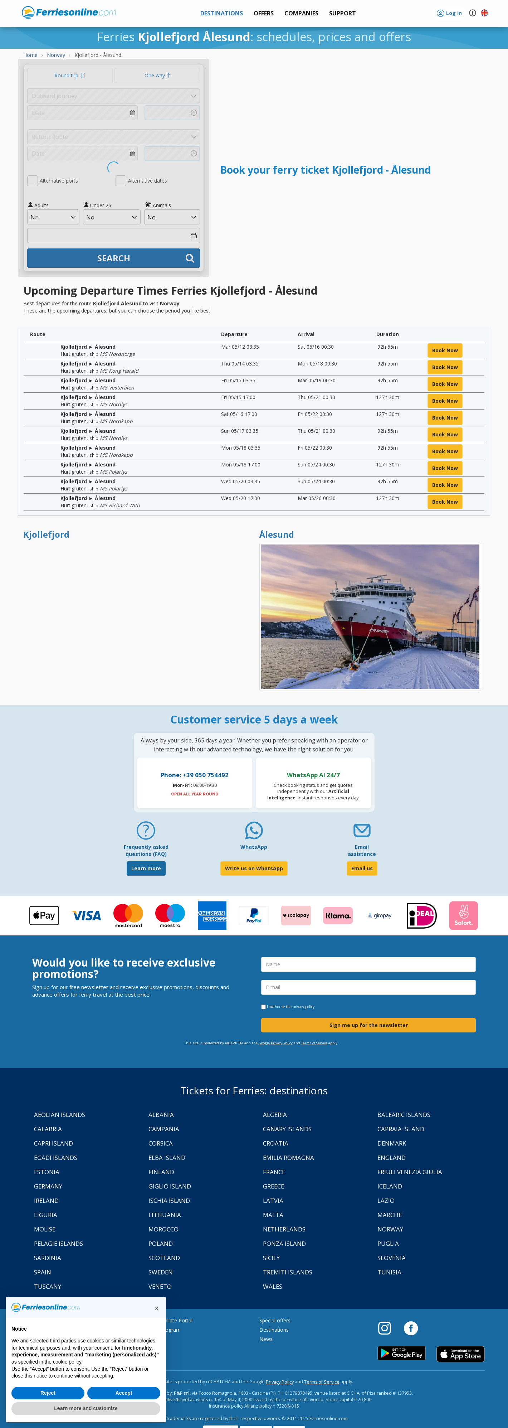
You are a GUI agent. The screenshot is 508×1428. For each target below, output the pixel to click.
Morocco (163, 1229)
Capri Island (53, 1143)
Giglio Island (169, 1186)
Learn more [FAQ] (146, 868)
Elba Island (166, 1157)
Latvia (273, 1200)
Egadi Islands (55, 1157)
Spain (42, 1272)
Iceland (389, 1186)
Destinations (274, 1329)
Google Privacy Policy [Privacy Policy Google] (276, 1043)
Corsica (160, 1143)
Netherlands (284, 1229)
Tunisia (389, 1272)
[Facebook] (410, 1328)
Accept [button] (124, 1393)
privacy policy (303, 1006)
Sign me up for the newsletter (368, 1025)
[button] (342, 13)
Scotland (164, 1258)
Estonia (46, 1172)
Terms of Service (314, 1043)
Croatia (275, 1143)
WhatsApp (253, 846)
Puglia (388, 1243)
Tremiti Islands (287, 1272)
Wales (272, 1286)
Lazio (386, 1200)
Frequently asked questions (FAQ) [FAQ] (146, 850)
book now (445, 350)
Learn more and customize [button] (85, 1408)
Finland (161, 1172)
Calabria (48, 1129)
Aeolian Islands (59, 1114)
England (391, 1157)
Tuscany (47, 1286)
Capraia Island (400, 1129)
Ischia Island (169, 1200)
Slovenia (391, 1258)
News (266, 1339)
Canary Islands (287, 1129)
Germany (48, 1186)
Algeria (275, 1114)
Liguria (45, 1215)
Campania (163, 1129)
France (274, 1172)
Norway (390, 1229)
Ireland (46, 1200)
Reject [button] (47, 1393)
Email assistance (362, 850)
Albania (161, 1114)
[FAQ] (146, 833)
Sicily (271, 1258)
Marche (389, 1215)
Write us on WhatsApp (254, 868)
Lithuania (164, 1215)
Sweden (160, 1272)
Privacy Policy (280, 1382)
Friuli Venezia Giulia (409, 1172)
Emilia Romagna (288, 1157)
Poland (160, 1243)
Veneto (160, 1286)
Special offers (274, 1320)
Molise (44, 1229)
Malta (273, 1215)
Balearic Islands (403, 1114)
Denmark (391, 1143)
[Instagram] (388, 1328)
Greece (273, 1186)
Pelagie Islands (58, 1243)
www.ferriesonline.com (69, 12)
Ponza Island (284, 1243)
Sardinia (47, 1258)
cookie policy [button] (67, 1362)
